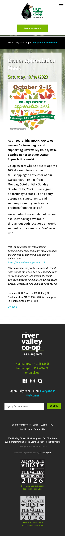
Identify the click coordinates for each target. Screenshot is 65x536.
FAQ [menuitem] (51, 424)
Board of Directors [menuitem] (21, 424)
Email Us (34, 372)
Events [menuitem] (44, 424)
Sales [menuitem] (35, 424)
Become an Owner (32, 28)
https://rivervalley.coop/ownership (27, 262)
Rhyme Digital (45, 453)
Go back (12, 306)
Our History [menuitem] (26, 429)
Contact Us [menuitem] (39, 429)
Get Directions (50, 438)
